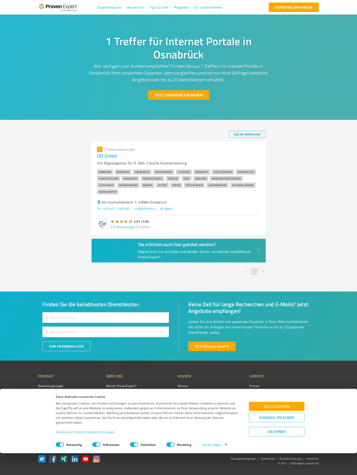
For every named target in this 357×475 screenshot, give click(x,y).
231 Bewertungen (123, 227)
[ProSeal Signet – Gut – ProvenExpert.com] (302, 394)
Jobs (100, 410)
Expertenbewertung (237, 410)
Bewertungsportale (174, 402)
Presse (229, 386)
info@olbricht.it (145, 208)
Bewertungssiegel (50, 386)
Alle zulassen (277, 428)
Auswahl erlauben (276, 439)
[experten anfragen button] (294, 7)
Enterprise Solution (51, 410)
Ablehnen (277, 453)
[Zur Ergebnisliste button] (66, 346)
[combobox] (105, 317)
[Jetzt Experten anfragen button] (178, 95)
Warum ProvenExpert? (112, 386)
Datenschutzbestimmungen (94, 454)
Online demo (232, 402)
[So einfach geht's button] (212, 346)
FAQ (163, 394)
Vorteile (43, 402)
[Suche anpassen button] (247, 134)
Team (101, 402)
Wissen (166, 386)
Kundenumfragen (50, 394)
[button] (109, 7)
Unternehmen (107, 394)
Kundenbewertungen (175, 410)
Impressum (64, 454)
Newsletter (232, 394)
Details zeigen (211, 466)
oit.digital (166, 208)
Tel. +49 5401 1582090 (113, 208)
